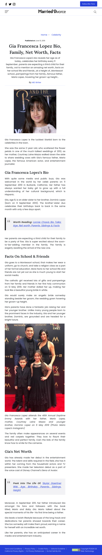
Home (44, 34)
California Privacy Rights (14, 551)
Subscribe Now (88, 4)
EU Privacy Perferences (35, 551)
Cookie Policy (43, 549)
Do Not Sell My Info (54, 551)
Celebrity (56, 34)
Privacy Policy (30, 549)
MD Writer (36, 82)
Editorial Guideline (58, 549)
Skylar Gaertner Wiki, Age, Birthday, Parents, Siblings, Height (37, 487)
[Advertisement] (26, 21)
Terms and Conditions (13, 549)
